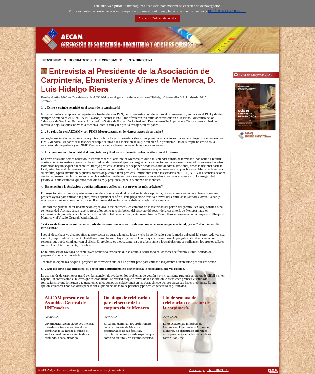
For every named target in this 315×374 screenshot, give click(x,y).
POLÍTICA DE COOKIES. (227, 11)
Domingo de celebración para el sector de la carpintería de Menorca (127, 302)
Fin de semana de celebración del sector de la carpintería (186, 302)
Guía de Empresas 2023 (255, 75)
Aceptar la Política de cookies (157, 18)
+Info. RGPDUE (217, 370)
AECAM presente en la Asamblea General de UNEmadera (67, 302)
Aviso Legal (196, 370)
